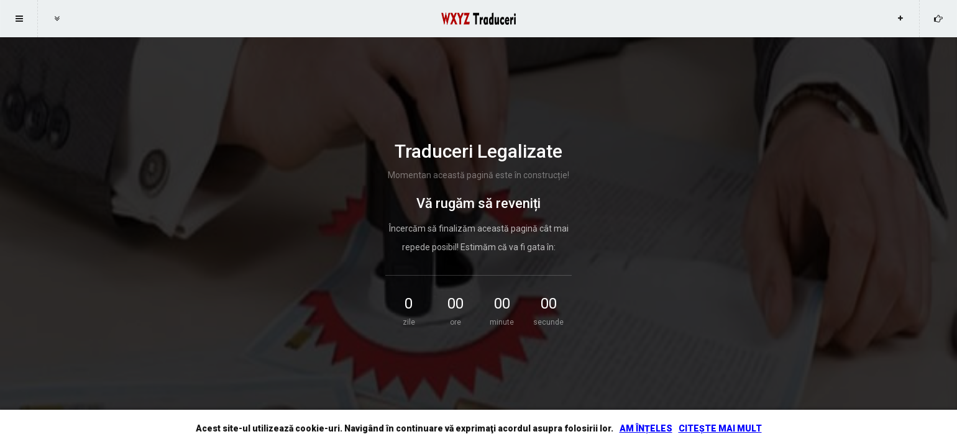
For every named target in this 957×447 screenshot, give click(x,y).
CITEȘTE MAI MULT (720, 428)
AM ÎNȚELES (646, 428)
